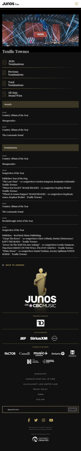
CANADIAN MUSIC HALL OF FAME (40, 379)
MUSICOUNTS (40, 374)
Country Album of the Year (15, 115)
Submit (72, 409)
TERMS (40, 394)
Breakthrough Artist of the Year (17, 221)
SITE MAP (40, 399)
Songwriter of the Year (13, 173)
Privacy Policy (40, 389)
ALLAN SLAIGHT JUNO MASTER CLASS (40, 384)
